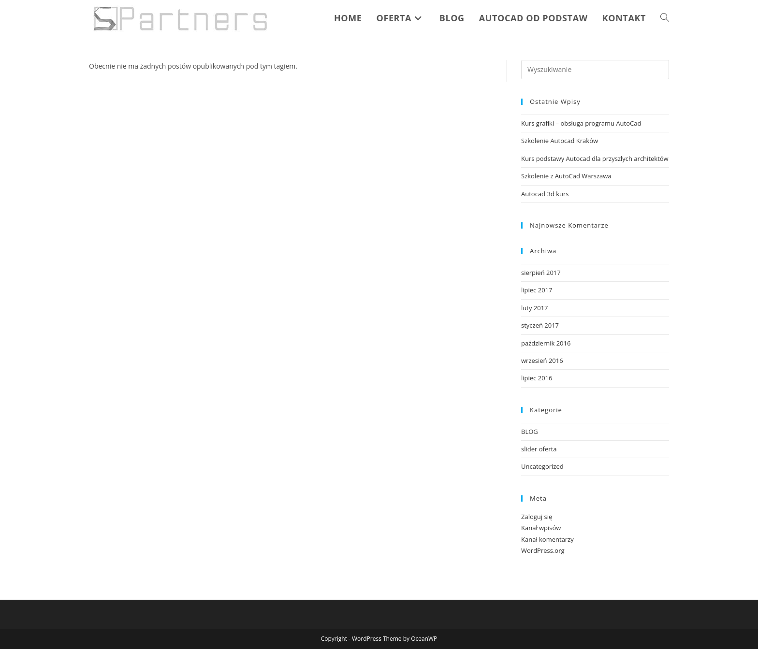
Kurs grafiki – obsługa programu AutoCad (581, 123)
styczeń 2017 (540, 325)
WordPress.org (543, 550)
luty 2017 (534, 307)
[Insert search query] (595, 69)
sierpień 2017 (541, 272)
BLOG (529, 431)
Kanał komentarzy (547, 539)
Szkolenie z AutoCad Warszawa (566, 176)
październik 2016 (545, 343)
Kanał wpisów (541, 527)
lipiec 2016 (536, 378)
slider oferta (538, 449)
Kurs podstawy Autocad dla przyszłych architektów (595, 158)
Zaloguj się (536, 516)
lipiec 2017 (536, 290)
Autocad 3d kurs (545, 193)
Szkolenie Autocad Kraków (559, 140)
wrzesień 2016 (542, 360)
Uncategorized (542, 466)
